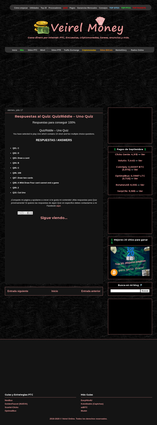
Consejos (103, 8)
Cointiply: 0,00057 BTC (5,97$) (130, 168)
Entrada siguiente (17, 291)
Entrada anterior (90, 291)
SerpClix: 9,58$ (126, 191)
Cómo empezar (21, 8)
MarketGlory (121, 50)
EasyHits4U (86, 400)
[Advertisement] (78, 80)
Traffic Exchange (71, 50)
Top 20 (44, 8)
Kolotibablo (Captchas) (92, 404)
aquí (58, 206)
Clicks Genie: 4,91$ (126, 154)
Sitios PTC (32, 50)
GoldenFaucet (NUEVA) (16, 404)
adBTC (84, 407)
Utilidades (34, 8)
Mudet (84, 411)
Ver (143, 154)
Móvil (44, 49)
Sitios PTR (56, 50)
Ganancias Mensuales (87, 8)
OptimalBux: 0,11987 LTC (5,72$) (130, 177)
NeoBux (9, 400)
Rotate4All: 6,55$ (126, 184)
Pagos (72, 8)
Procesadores (55, 8)
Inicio (15, 50)
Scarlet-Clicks (11, 407)
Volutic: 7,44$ (126, 160)
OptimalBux (10, 411)
